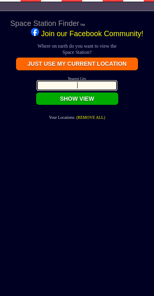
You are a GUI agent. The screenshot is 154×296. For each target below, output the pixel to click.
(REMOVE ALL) (90, 117)
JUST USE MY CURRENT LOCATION (77, 63)
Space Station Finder (45, 23)
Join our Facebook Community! (87, 33)
